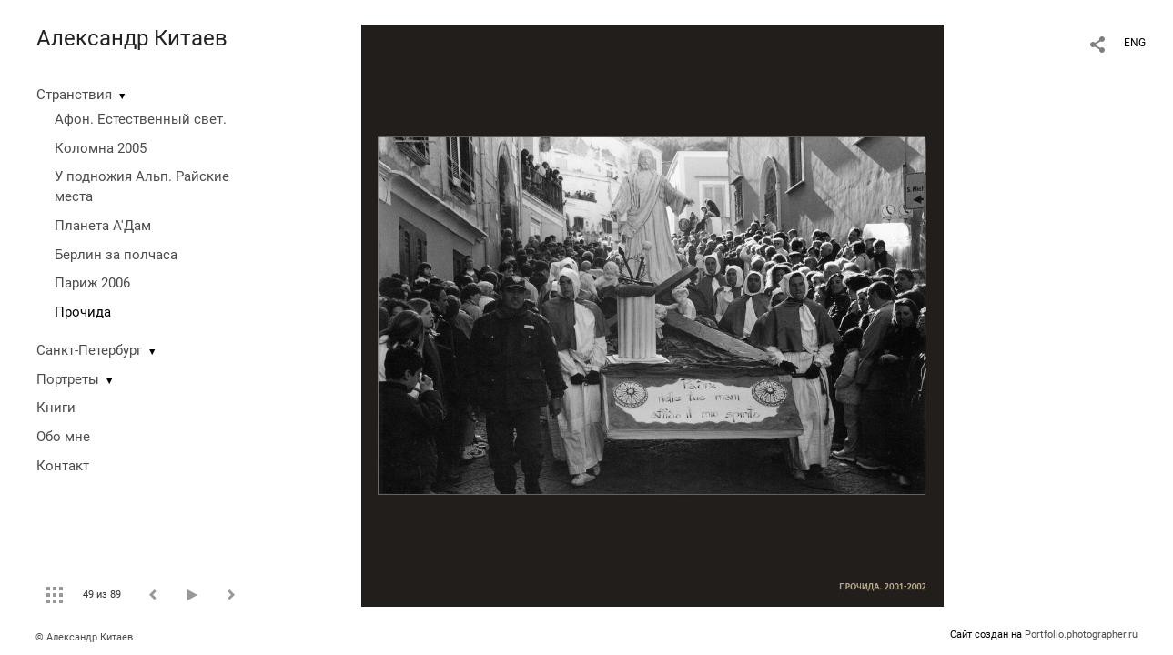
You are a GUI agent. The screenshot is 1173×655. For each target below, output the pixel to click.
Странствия (74, 94)
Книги (56, 407)
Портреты (67, 379)
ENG (1135, 42)
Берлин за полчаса (116, 255)
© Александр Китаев (84, 637)
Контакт (62, 466)
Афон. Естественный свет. (141, 119)
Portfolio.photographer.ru (1081, 634)
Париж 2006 (92, 283)
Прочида (83, 312)
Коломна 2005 (101, 148)
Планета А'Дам (103, 225)
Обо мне (63, 436)
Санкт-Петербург (89, 350)
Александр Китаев (132, 38)
